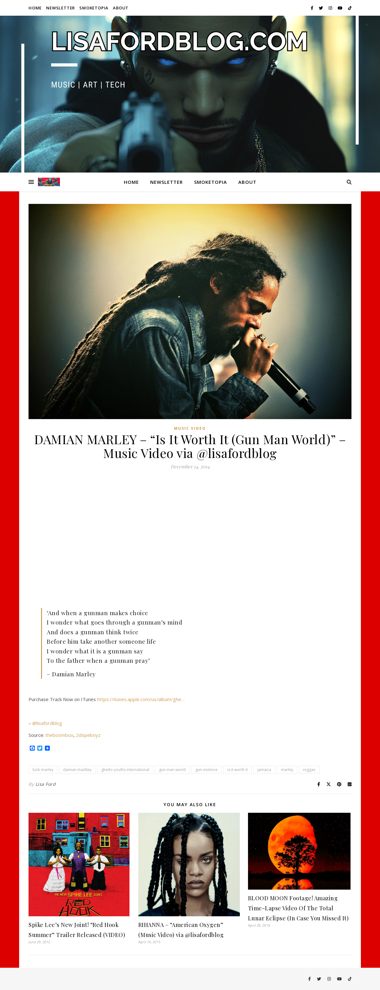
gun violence (206, 769)
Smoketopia (93, 8)
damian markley (77, 769)
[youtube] (340, 8)
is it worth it (237, 769)
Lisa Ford (45, 784)
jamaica (264, 769)
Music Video (190, 428)
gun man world (172, 769)
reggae (309, 769)
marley (287, 769)
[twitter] (321, 8)
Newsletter (60, 8)
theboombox (59, 735)
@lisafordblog (47, 723)
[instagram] (331, 8)
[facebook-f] (312, 8)
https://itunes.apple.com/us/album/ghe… (141, 699)
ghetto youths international (125, 769)
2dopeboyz (88, 735)
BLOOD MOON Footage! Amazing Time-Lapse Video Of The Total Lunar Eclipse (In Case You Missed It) (298, 908)
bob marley (43, 769)
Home (35, 8)
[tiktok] (349, 8)
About (121, 8)
